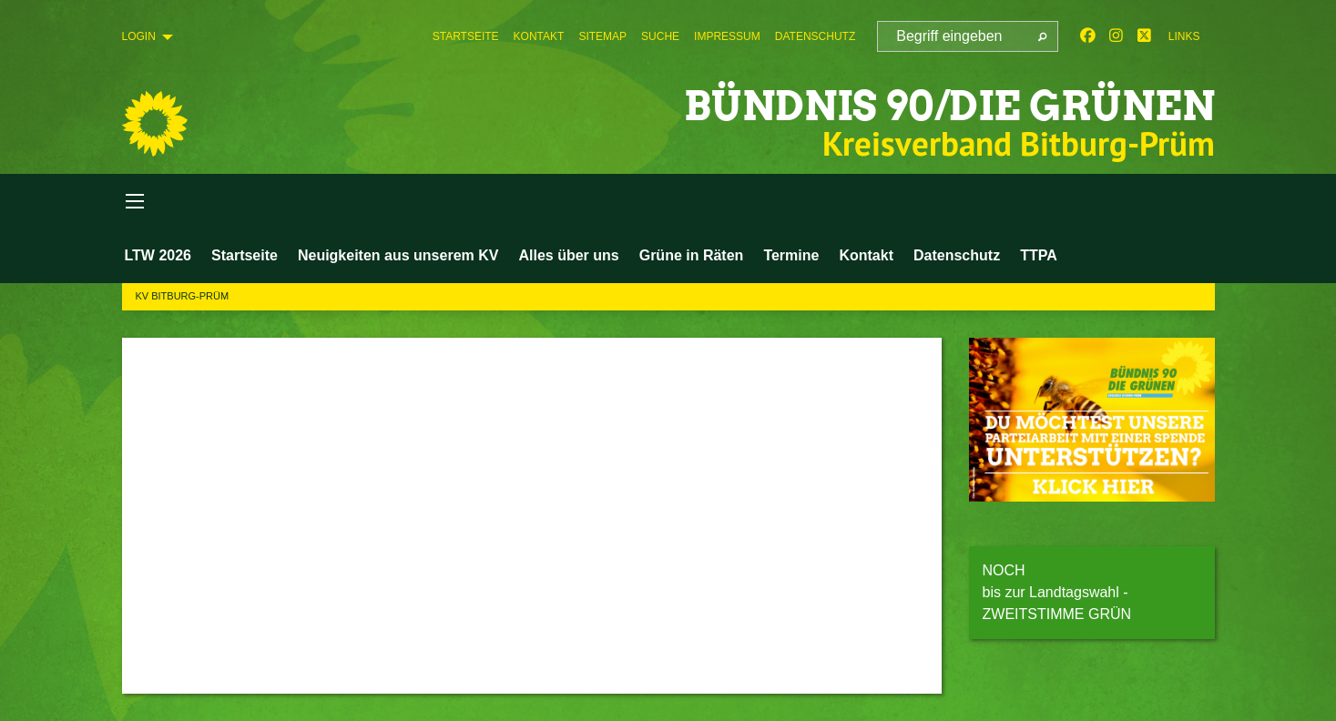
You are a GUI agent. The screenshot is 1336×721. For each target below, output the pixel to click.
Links (1184, 36)
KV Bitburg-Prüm (182, 295)
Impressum (727, 36)
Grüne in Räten (691, 255)
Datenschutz (815, 36)
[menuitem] (466, 36)
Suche (660, 36)
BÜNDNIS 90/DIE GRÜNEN (949, 106)
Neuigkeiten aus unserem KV (398, 255)
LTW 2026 (158, 255)
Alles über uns (568, 255)
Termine (791, 255)
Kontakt (539, 36)
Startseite (466, 36)
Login (139, 36)
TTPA (1038, 255)
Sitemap (602, 36)
